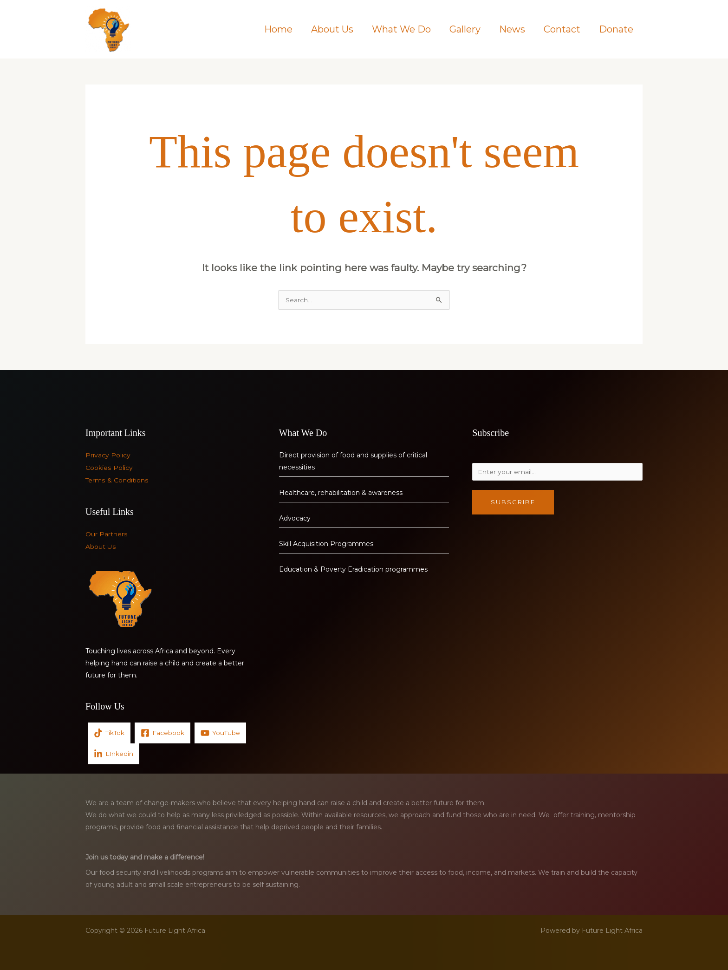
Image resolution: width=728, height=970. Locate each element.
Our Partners (106, 534)
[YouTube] (221, 732)
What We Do (401, 29)
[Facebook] (163, 732)
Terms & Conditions (116, 480)
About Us (332, 29)
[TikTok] (109, 732)
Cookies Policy (108, 468)
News (512, 29)
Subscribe (513, 504)
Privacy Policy (107, 456)
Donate (616, 29)
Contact (562, 29)
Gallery (465, 29)
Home (278, 29)
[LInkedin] (114, 752)
